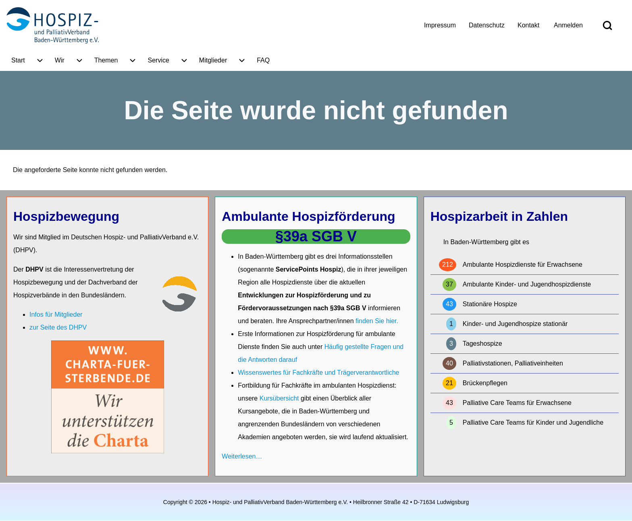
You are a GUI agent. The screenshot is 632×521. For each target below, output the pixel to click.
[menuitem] (440, 25)
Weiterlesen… (242, 456)
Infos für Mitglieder (56, 314)
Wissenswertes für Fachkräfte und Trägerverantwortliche (318, 372)
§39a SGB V (316, 236)
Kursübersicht (280, 398)
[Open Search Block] (607, 25)
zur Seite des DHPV (58, 327)
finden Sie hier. (377, 321)
